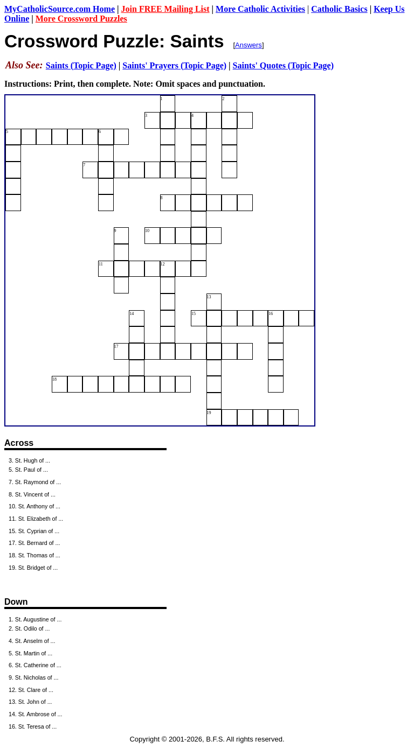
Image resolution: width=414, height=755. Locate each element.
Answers (248, 45)
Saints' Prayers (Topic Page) (174, 65)
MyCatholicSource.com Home (59, 8)
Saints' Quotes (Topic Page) (283, 65)
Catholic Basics (339, 8)
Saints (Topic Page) (81, 65)
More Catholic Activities (260, 8)
